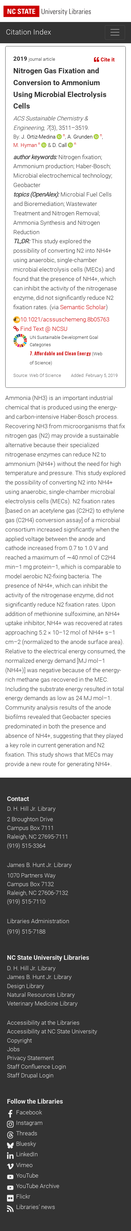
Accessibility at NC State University (52, 1031)
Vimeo (20, 1165)
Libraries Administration (38, 921)
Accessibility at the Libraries (43, 1022)
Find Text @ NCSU (40, 328)
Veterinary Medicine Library (42, 1003)
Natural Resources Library (41, 994)
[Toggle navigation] (115, 32)
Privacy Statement (30, 1057)
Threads (22, 1133)
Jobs (13, 1049)
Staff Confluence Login (36, 1066)
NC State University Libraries (48, 958)
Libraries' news (31, 1206)
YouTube (22, 1175)
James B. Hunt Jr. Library (39, 864)
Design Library (25, 985)
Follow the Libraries (35, 1101)
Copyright (19, 1040)
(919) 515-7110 (26, 901)
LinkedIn (22, 1154)
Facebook (24, 1112)
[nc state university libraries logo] (67, 14)
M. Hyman (25, 145)
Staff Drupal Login (30, 1075)
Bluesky (21, 1143)
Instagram (25, 1122)
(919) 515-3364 (26, 845)
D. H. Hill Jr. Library (31, 808)
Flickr (18, 1196)
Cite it (104, 60)
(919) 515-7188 (26, 931)
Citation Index (28, 32)
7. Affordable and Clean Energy (60, 353)
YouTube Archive (33, 1185)
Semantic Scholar (83, 307)
